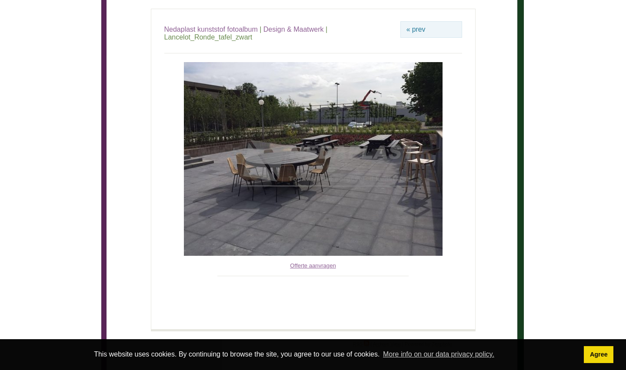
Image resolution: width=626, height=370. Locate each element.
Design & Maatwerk (293, 29)
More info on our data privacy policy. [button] (438, 354)
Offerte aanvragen (313, 265)
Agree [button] (599, 354)
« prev (416, 29)
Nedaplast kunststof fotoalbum (211, 29)
